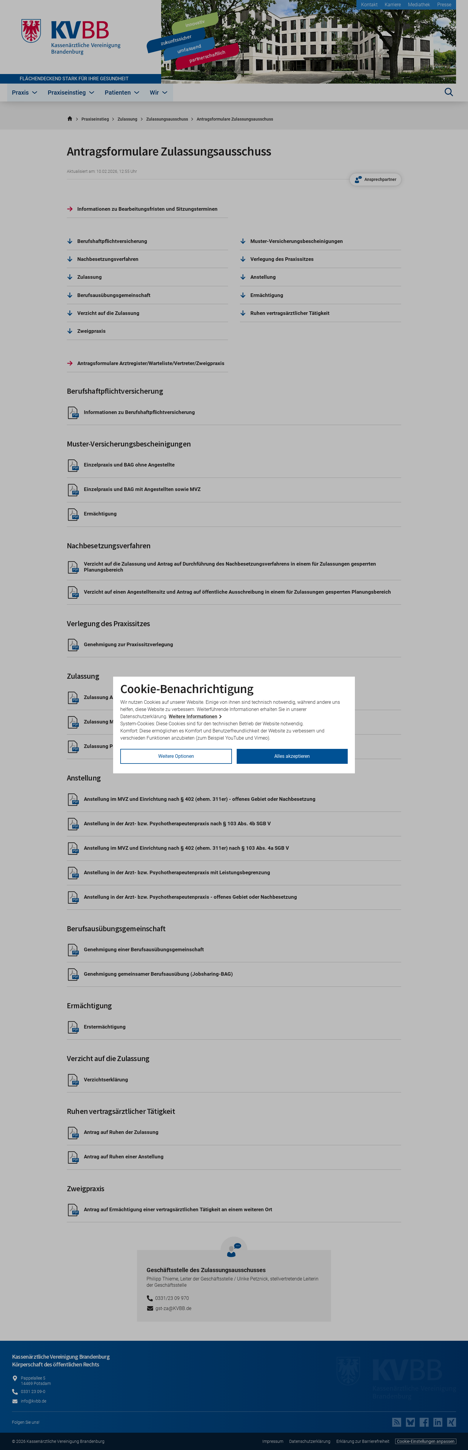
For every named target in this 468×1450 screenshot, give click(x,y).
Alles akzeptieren (292, 756)
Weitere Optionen (176, 756)
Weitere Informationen (193, 716)
